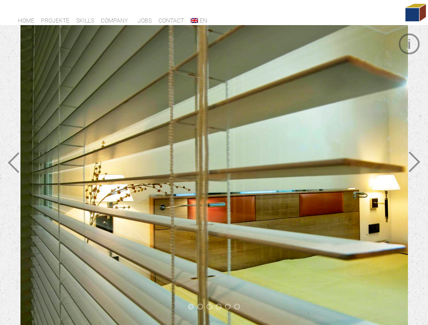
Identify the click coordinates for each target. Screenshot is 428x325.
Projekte (55, 20)
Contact (171, 20)
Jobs (145, 20)
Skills (85, 20)
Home (26, 20)
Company (114, 20)
